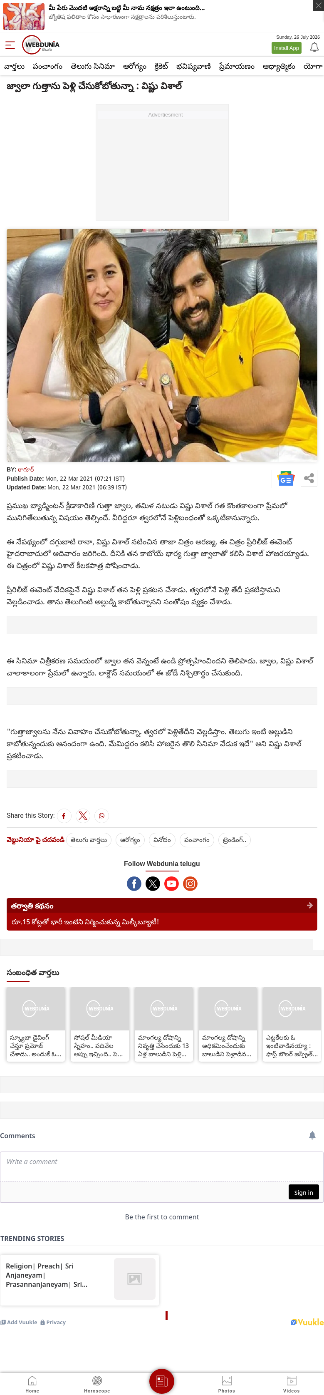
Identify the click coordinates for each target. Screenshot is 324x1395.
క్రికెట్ (161, 66)
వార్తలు (14, 66)
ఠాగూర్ (26, 469)
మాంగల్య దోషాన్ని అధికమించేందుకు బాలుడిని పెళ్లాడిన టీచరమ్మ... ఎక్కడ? (225, 1045)
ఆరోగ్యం (134, 66)
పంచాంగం (47, 66)
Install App (286, 48)
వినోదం (162, 839)
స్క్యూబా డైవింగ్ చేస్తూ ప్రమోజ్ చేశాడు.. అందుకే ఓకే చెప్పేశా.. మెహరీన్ (34, 1045)
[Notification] (313, 46)
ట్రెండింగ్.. (234, 839)
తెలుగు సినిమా (93, 66)
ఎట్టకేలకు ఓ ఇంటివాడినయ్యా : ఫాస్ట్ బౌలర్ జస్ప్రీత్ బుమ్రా (289, 1045)
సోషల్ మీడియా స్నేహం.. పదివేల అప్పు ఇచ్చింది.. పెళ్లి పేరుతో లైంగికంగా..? (98, 1045)
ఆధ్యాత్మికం (279, 66)
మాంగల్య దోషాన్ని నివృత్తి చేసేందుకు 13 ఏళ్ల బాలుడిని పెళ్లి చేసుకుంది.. (163, 1045)
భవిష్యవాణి (193, 66)
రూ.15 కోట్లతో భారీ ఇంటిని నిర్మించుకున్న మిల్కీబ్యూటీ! (85, 921)
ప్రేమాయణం (237, 66)
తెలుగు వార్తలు (89, 839)
